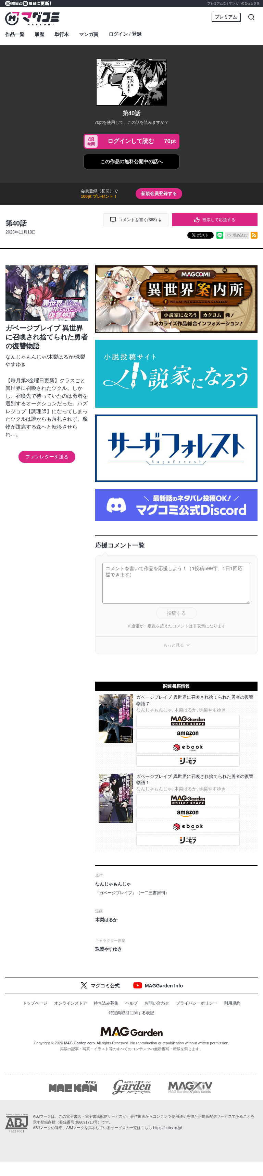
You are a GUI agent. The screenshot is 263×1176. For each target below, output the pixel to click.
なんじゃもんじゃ (26, 357)
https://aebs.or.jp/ (167, 1128)
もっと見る (173, 645)
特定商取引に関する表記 (131, 1012)
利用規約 (232, 1003)
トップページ (35, 1003)
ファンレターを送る (46, 456)
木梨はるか (61, 357)
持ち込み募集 (106, 1003)
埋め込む (240, 235)
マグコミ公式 (105, 985)
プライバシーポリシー (196, 1003)
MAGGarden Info (164, 985)
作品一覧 (14, 34)
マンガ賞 (88, 34)
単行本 (61, 34)
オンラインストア (70, 1003)
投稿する (176, 613)
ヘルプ (131, 1003)
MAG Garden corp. (80, 1043)
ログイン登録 (125, 34)
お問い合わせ (157, 1003)
